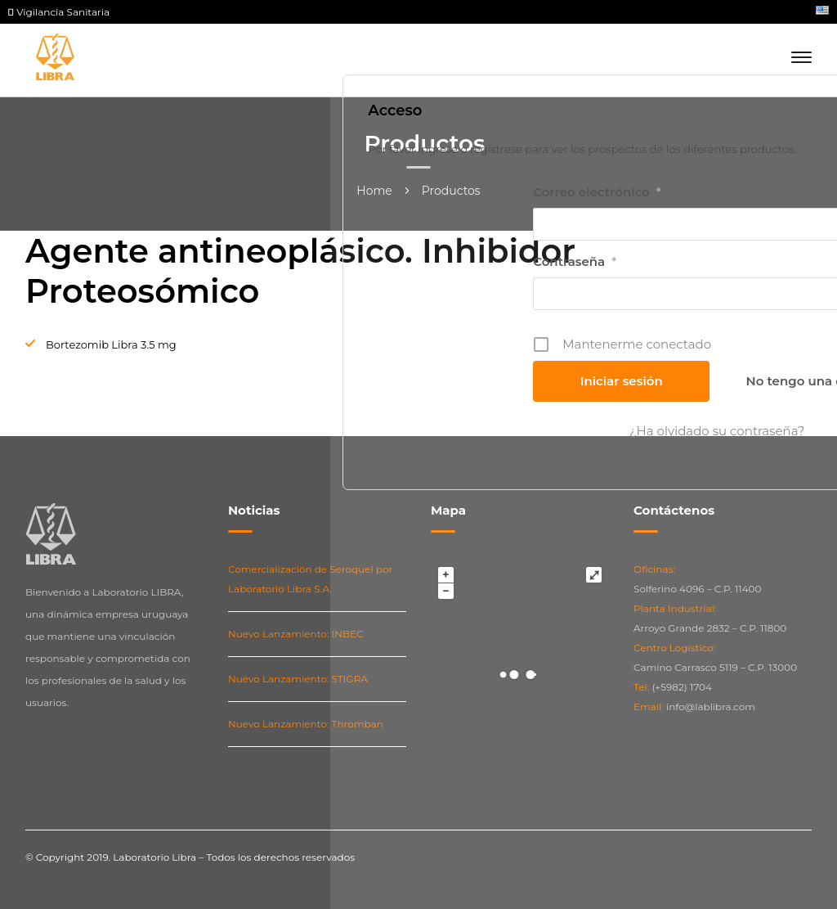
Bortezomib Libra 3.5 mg (111, 344)
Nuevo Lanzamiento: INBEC (296, 634)
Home (374, 190)
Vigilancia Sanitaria (59, 12)
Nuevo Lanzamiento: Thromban (305, 724)
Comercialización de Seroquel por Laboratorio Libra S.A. (310, 579)
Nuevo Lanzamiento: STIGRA (298, 679)
